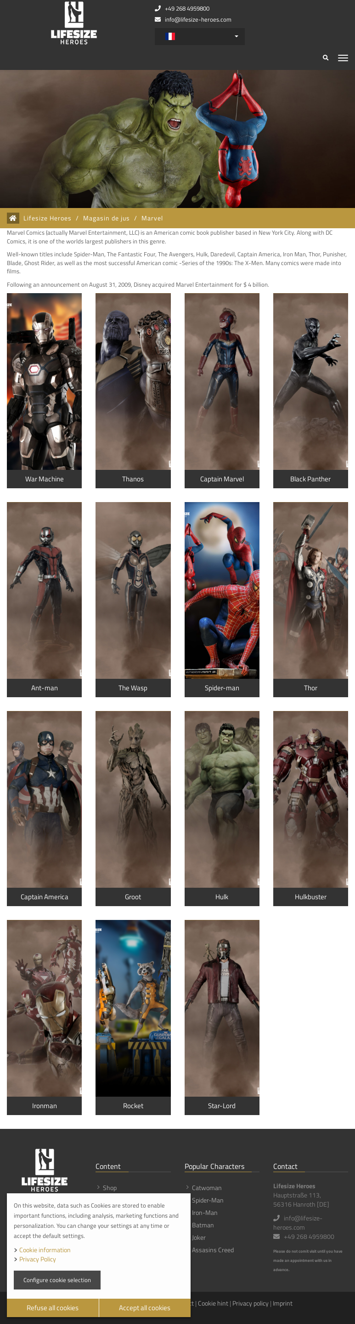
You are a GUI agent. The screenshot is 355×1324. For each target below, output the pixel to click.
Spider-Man (208, 1200)
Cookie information (45, 1250)
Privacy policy (250, 1303)
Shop (110, 1187)
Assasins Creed (213, 1250)
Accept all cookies (144, 1307)
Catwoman (207, 1187)
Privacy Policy (37, 1259)
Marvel (152, 218)
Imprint (283, 1303)
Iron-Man (205, 1212)
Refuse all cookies (53, 1307)
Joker (199, 1237)
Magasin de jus (106, 218)
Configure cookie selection (57, 1279)
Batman (203, 1225)
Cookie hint (213, 1303)
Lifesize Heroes (47, 218)
